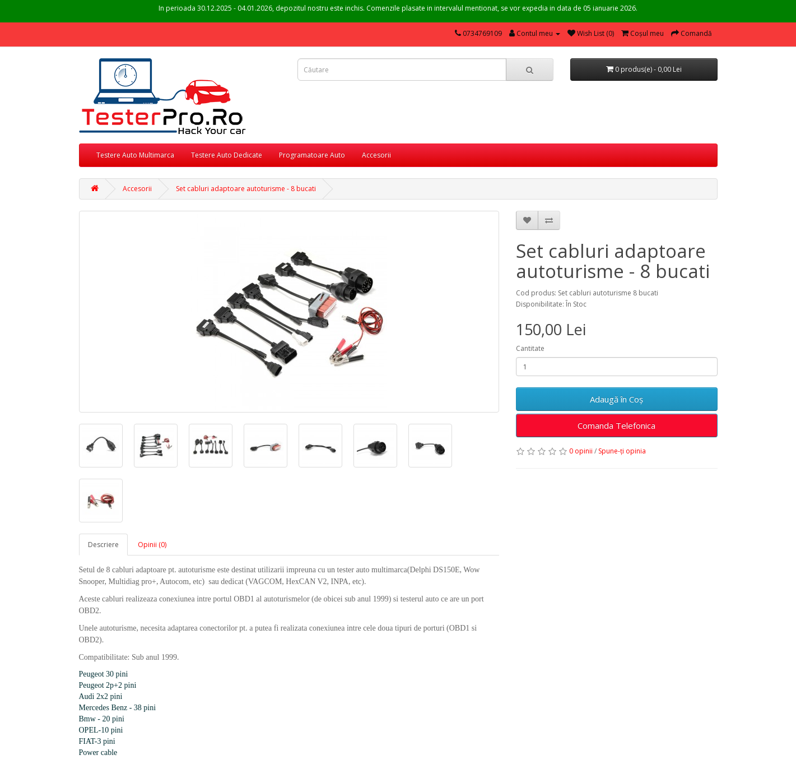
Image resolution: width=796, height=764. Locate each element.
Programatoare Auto (312, 155)
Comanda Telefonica (616, 425)
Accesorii (376, 155)
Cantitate (530, 348)
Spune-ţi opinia (622, 451)
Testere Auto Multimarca (135, 155)
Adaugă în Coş (616, 399)
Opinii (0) (152, 544)
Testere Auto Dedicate (226, 155)
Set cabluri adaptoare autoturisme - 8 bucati (246, 188)
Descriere (103, 544)
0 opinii (581, 451)
